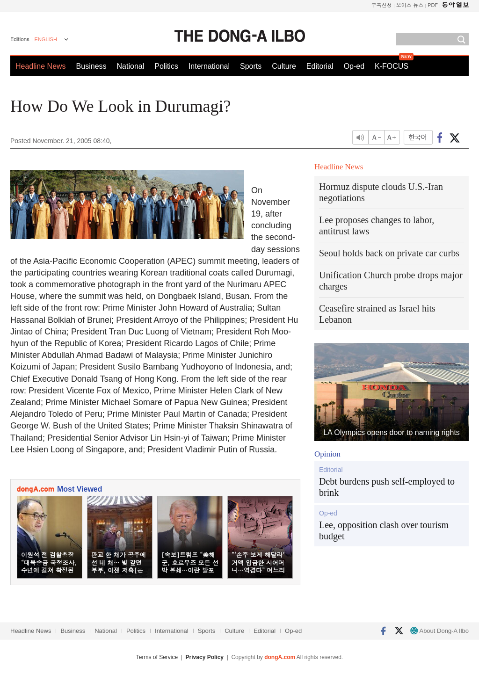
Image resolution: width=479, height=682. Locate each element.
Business (91, 66)
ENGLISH (46, 39)
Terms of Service (157, 657)
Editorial (320, 66)
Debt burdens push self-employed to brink (387, 487)
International (209, 66)
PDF (433, 4)
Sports (250, 66)
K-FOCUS (391, 66)
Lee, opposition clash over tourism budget (384, 530)
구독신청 (381, 4)
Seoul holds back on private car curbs (389, 253)
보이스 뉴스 (410, 4)
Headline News (40, 66)
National (131, 66)
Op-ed (354, 66)
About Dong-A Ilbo (439, 630)
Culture (284, 66)
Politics (166, 66)
